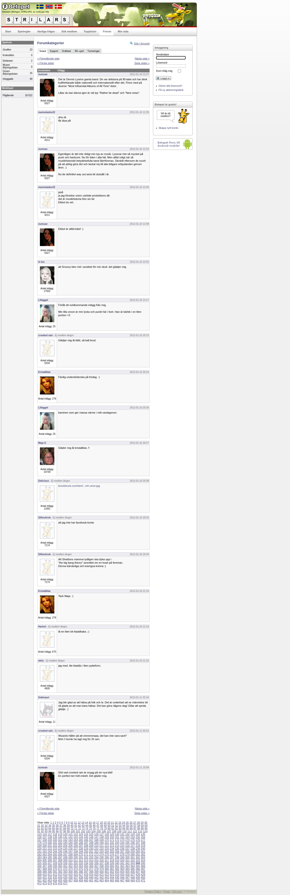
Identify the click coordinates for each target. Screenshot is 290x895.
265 (55, 854)
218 (138, 845)
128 (106, 834)
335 (91, 863)
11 (75, 822)
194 (122, 842)
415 (70, 874)
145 (86, 837)
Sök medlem (69, 31)
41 (75, 825)
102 (83, 831)
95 (53, 831)
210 (96, 845)
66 (57, 828)
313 (86, 860)
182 (60, 842)
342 (127, 863)
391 (55, 871)
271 (86, 854)
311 (75, 860)
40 (72, 825)
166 (86, 839)
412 (55, 874)
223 (55, 848)
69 (68, 828)
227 (75, 848)
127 (101, 834)
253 (101, 851)
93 (46, 831)
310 (70, 860)
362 (122, 866)
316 (101, 860)
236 (122, 848)
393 (65, 871)
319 (117, 860)
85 (127, 828)
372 (65, 868)
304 (39, 860)
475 (55, 883)
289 (70, 857)
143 (75, 837)
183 (65, 842)
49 (105, 825)
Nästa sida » (142, 58)
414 (65, 874)
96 (57, 831)
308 (60, 860)
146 (91, 837)
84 (123, 828)
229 (86, 848)
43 (83, 825)
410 (44, 874)
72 (79, 828)
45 (90, 825)
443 (106, 877)
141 (65, 837)
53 (120, 825)
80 (109, 828)
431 (44, 877)
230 (91, 848)
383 (122, 868)
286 (55, 857)
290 (75, 857)
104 (93, 831)
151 (117, 837)
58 (138, 825)
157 (39, 839)
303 (143, 857)
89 (142, 828)
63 (46, 828)
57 (134, 825)
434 (60, 877)
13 (82, 822)
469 (132, 880)
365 (138, 866)
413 (60, 874)
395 (75, 871)
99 (68, 831)
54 (123, 825)
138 (50, 837)
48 (101, 825)
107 (109, 831)
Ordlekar (66, 51)
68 (64, 828)
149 (106, 837)
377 (91, 868)
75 (90, 828)
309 (65, 860)
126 (96, 834)
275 (106, 854)
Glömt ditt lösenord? (170, 85)
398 (91, 871)
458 (75, 880)
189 (96, 842)
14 (86, 822)
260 (138, 851)
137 (44, 837)
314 (91, 860)
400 (101, 871)
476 (60, 883)
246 (65, 851)
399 (96, 871)
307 (55, 860)
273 (96, 854)
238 (132, 848)
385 (132, 868)
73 (83, 828)
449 (138, 877)
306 (50, 860)
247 (70, 851)
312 (81, 860)
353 (75, 866)
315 (96, 860)
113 (140, 831)
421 (101, 874)
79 (105, 828)
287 (60, 857)
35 (53, 825)
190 (101, 842)
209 (91, 845)
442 (101, 877)
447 (127, 877)
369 (50, 868)
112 (135, 831)
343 (132, 863)
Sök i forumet (142, 43)
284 (44, 857)
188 (91, 842)
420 (96, 874)
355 (86, 866)
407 (138, 871)
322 (132, 860)
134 (138, 834)
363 (127, 866)
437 (75, 877)
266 (60, 854)
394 (70, 871)
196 (132, 842)
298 (117, 857)
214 (117, 845)
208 (86, 845)
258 (127, 851)
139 (55, 837)
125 (91, 834)
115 (39, 834)
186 (81, 842)
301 (132, 857)
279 (127, 854)
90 (146, 828)
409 (39, 874)
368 (44, 868)
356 (91, 866)
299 (122, 857)
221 (44, 848)
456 (65, 880)
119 (60, 834)
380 (106, 868)
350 (60, 866)
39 (68, 825)
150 (112, 837)
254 (106, 851)
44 (86, 825)
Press (166, 891)
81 (112, 828)
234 (112, 848)
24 (123, 822)
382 (117, 868)
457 (70, 880)
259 (132, 851)
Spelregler (24, 31)
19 (105, 822)
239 (138, 848)
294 (96, 857)
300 (127, 857)
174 (127, 839)
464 (106, 880)
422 (106, 874)
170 (106, 839)
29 (142, 822)
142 (70, 837)
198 (143, 842)
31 (38, 825)
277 (117, 854)
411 (50, 874)
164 (75, 839)
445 (117, 877)
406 (132, 871)
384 (127, 868)
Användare (162, 54)
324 (143, 860)
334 (86, 863)
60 (146, 825)
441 (96, 877)
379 (101, 868)
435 (65, 877)
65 (53, 828)
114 (145, 831)
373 (70, 868)
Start (8, 31)
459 (81, 880)
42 (79, 825)
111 (129, 831)
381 (112, 868)
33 (46, 825)
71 (75, 828)
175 (132, 839)
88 (138, 828)
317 (106, 860)
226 (70, 848)
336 (96, 863)
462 (96, 880)
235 (117, 848)
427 (132, 874)
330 (65, 863)
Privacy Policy (153, 891)
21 (112, 822)
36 (57, 825)
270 (81, 854)
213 (112, 845)
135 (143, 834)
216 (127, 845)
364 (132, 866)
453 (50, 880)
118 (55, 834)
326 (44, 863)
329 (60, 863)
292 (86, 857)
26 (131, 822)
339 (112, 863)
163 (70, 839)
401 (106, 871)
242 (44, 851)
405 (127, 871)
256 (117, 851)
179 (44, 842)
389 (44, 871)
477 (65, 883)
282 (143, 854)
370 (55, 868)
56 (131, 825)
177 (143, 839)
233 (106, 848)
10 (71, 822)
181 (55, 842)
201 (50, 845)
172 (117, 839)
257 (122, 851)
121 (70, 834)
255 (112, 851)
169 (101, 839)
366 (143, 866)
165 (81, 839)
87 (134, 828)
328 (55, 863)
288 (65, 857)
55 (127, 825)
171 (112, 839)
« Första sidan (45, 63)
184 (70, 842)
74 (86, 828)
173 (122, 839)
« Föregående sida (48, 58)
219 (143, 845)
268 (70, 854)
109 (119, 831)
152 (122, 837)
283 (39, 857)
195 (127, 842)
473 (44, 883)
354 (81, 866)
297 (112, 857)
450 (143, 877)
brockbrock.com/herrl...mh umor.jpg (79, 485)
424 (117, 874)
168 (96, 839)
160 (55, 839)
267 (65, 854)
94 (49, 831)
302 (138, 857)
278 (122, 854)
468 (127, 880)
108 (114, 831)
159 (50, 839)
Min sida (123, 31)
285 (50, 857)
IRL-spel (79, 51)
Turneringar (93, 51)
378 (96, 868)
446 (122, 877)
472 (39, 883)
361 (117, 866)
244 (55, 851)
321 (127, 860)
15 (90, 822)
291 (81, 857)
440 (91, 877)
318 (112, 860)
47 (97, 825)
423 (112, 874)
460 (86, 880)
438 (81, 877)
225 (65, 848)
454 (55, 880)
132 (127, 834)
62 (42, 828)
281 (138, 854)
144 (81, 837)
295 (101, 857)
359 (106, 866)
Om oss (176, 891)
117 (50, 834)
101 (78, 831)
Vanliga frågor (46, 31)
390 (50, 871)
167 (91, 839)
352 (70, 866)
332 (75, 863)
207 (81, 845)
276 (112, 854)
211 (101, 845)
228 (81, 848)
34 (49, 825)
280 (132, 854)
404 (122, 871)
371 (60, 868)
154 (132, 837)
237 (127, 848)
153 (127, 837)
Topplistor (90, 31)
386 (138, 868)
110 (124, 831)
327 (50, 863)
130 (117, 834)
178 (39, 842)
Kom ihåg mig (164, 70)
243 (50, 851)
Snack (42, 51)
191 (106, 842)
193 (117, 842)
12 (79, 822)
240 (143, 848)
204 (65, 845)
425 (122, 874)
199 (39, 845)
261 (143, 851)
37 (60, 825)
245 (60, 851)
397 (86, 871)
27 (134, 822)
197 (138, 842)
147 (96, 837)
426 (127, 874)
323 (138, 860)
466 (117, 880)
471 (143, 880)
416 (75, 874)
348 (50, 866)
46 (94, 825)
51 (112, 825)
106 (104, 831)
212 (106, 845)
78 (101, 828)
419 (91, 874)
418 (86, 874)
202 (55, 845)
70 (72, 828)
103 (88, 831)
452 (44, 880)
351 (65, 866)
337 (101, 863)
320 (122, 860)
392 (60, 871)
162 (65, 839)
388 (39, 871)
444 (112, 877)
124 (86, 834)
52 (116, 825)
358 (101, 866)
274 (101, 854)
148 (101, 837)
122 (75, 834)
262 (39, 854)
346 (39, 866)
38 (64, 825)
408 (143, 871)
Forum (107, 31)
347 (44, 866)
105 (98, 831)
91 (38, 831)
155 (138, 837)
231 (96, 848)
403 (117, 871)
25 (127, 822)
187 (86, 842)
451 (39, 880)
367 (39, 868)
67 (60, 828)
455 (60, 880)
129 (112, 834)
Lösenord (161, 62)
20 (108, 822)
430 (39, 877)
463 (101, 880)
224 (60, 848)
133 (132, 834)
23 (119, 822)
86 (131, 828)
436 (70, 877)
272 (91, 854)
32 (42, 825)
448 (132, 877)
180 (50, 842)
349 (55, 866)
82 (116, 828)
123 (81, 834)
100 (73, 831)
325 (39, 863)
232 (101, 848)
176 (138, 839)
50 (109, 825)
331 (70, 863)
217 (132, 845)
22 (116, 822)
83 (120, 828)
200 (44, 845)
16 (94, 822)
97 (60, 831)
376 (86, 868)
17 (97, 822)
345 (143, 863)
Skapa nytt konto (168, 127)
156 (143, 837)
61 (38, 828)
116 (44, 834)
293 (91, 857)
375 (81, 868)
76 (94, 828)
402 (112, 871)
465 (112, 880)
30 (145, 822)
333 (81, 863)
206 (75, 845)
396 (81, 871)
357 (96, 866)
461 (91, 880)
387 (143, 868)
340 (117, 863)
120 (65, 834)
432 (50, 877)
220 (39, 848)
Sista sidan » (142, 63)
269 (75, 854)
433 (55, 877)
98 (64, 831)
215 (122, 845)
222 (50, 848)
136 (39, 837)
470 (138, 880)
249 (81, 851)
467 (122, 880)
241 (39, 851)
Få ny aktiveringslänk (171, 89)
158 (44, 839)
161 (60, 839)
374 (75, 868)
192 (112, 842)
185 (75, 842)
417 (81, 874)
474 (50, 883)
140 (60, 837)
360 (112, 866)
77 (97, 828)
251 (91, 851)
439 (86, 877)
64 (49, 828)
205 (70, 845)
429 (143, 874)
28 (138, 822)
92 (42, 831)
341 (122, 863)
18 (101, 822)
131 (122, 834)
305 (44, 860)
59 (142, 825)
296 (106, 857)
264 (50, 854)
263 (44, 854)
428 (138, 874)
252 (96, 851)
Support (54, 51)
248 (75, 851)
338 (106, 863)
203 (60, 845)
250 (86, 851)
